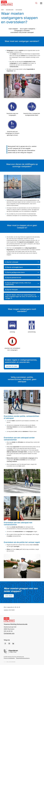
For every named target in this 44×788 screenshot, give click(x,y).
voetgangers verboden (22, 30)
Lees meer (8, 596)
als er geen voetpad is (27, 28)
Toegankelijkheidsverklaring (23, 658)
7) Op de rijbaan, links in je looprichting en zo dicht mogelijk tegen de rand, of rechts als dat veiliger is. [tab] (21, 296)
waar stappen (13, 28)
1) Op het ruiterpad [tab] (11, 262)
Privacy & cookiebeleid (9, 658)
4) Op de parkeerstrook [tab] (13, 277)
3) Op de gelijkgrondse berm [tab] (15, 272)
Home (2, 9)
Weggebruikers (9, 9)
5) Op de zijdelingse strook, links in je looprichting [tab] (18, 283)
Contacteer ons (9, 633)
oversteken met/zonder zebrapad (22, 32)
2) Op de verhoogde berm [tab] (14, 267)
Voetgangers (19, 9)
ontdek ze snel (11, 366)
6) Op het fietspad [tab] (11, 289)
